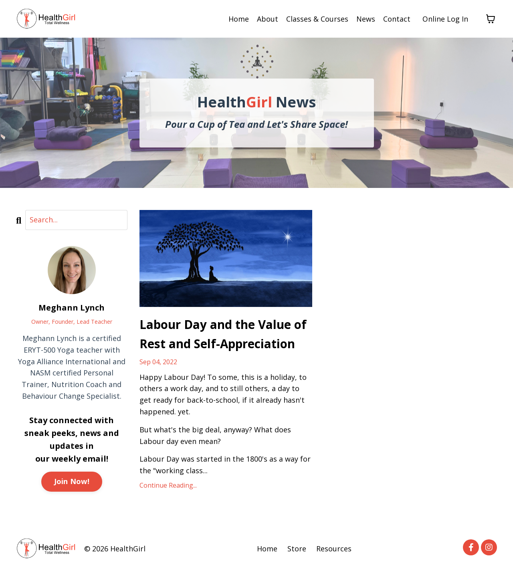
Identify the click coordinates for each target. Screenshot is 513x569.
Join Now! (71, 481)
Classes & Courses (317, 19)
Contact (396, 19)
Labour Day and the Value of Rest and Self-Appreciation (223, 334)
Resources (333, 549)
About (267, 19)
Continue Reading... (168, 485)
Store (296, 549)
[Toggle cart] (490, 18)
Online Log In (445, 19)
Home (238, 19)
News (365, 19)
